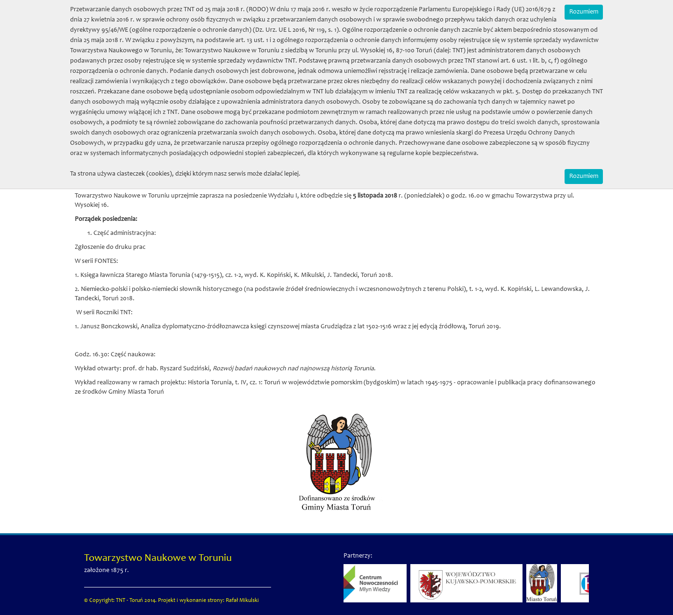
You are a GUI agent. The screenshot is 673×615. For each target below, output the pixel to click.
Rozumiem (583, 12)
